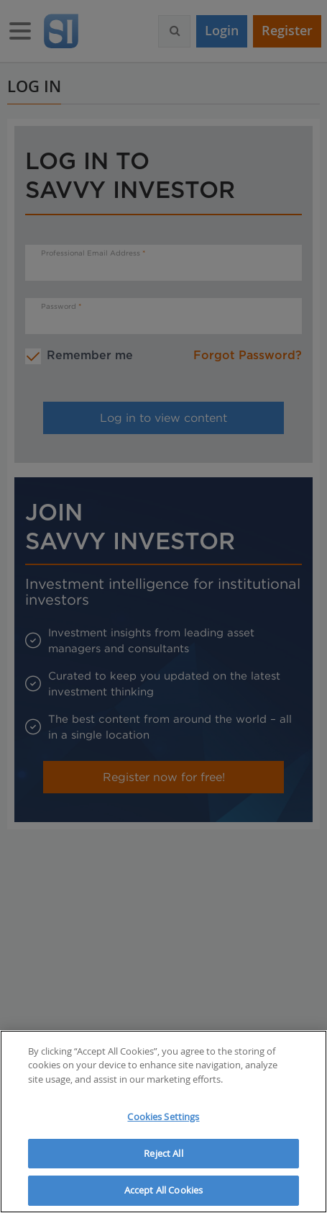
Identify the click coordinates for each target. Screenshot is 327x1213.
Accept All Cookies (163, 1189)
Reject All (163, 1153)
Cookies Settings (163, 1116)
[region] (163, 1121)
